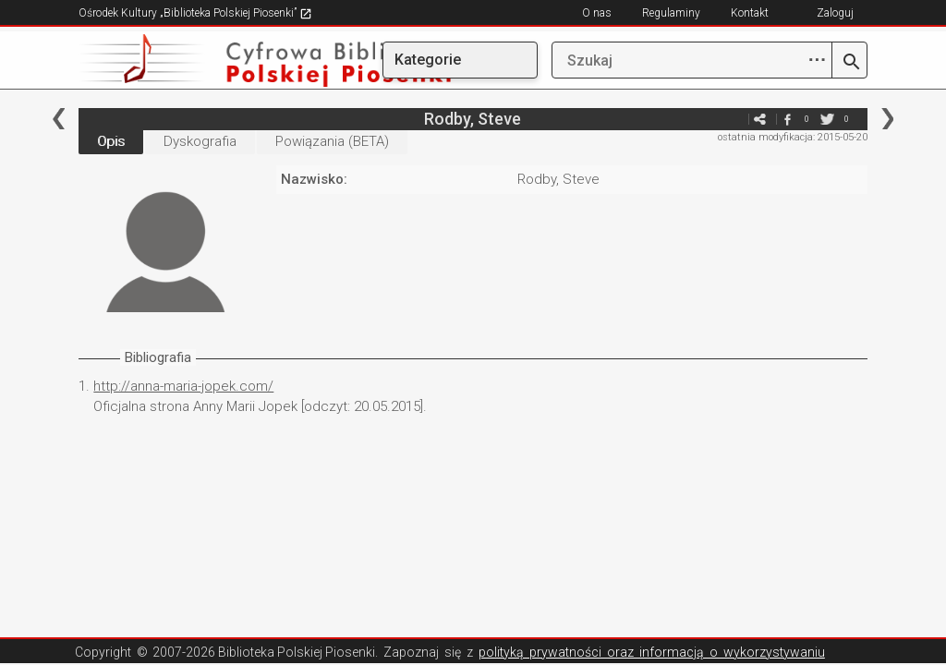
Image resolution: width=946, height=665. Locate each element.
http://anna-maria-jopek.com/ (183, 386)
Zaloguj (835, 12)
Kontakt (750, 12)
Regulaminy (671, 12)
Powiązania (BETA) (332, 141)
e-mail (732, 118)
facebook (788, 118)
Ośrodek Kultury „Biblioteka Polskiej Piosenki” (195, 12)
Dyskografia (200, 141)
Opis (111, 141)
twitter (828, 118)
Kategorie (427, 59)
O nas (597, 12)
